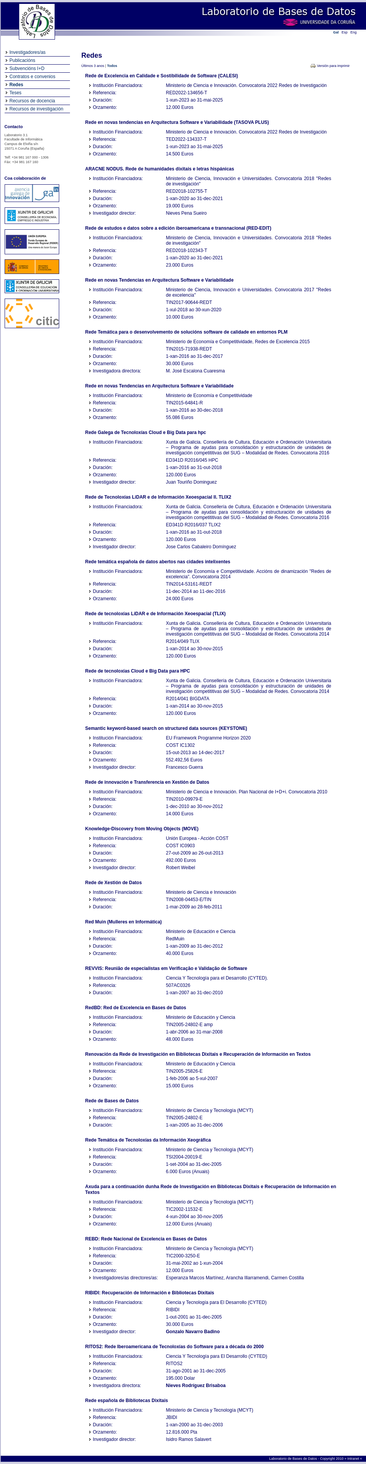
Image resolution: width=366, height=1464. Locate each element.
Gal (336, 32)
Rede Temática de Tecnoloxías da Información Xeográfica (148, 1140)
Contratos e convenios (32, 76)
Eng (354, 32)
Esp (345, 32)
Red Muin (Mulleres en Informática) (123, 922)
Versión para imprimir (333, 66)
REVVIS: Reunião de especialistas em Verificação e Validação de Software (166, 968)
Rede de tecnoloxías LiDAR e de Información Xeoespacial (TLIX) (155, 613)
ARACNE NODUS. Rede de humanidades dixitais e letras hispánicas (159, 169)
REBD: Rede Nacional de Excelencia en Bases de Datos (146, 1239)
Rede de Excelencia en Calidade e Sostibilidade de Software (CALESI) (161, 75)
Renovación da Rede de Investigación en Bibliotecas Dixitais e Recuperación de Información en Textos (198, 1054)
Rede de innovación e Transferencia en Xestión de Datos (147, 782)
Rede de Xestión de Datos (113, 882)
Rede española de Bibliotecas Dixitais (126, 1400)
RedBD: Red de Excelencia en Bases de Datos (135, 1007)
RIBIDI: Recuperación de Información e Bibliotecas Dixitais (149, 1292)
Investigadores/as (28, 52)
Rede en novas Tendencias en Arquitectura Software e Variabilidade (159, 280)
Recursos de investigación (36, 109)
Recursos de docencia (32, 100)
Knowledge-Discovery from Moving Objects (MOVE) (142, 828)
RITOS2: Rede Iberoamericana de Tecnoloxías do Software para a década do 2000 (174, 1346)
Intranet (353, 1459)
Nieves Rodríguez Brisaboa (196, 1385)
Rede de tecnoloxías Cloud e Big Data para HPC (137, 671)
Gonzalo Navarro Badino (193, 1331)
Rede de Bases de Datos (112, 1100)
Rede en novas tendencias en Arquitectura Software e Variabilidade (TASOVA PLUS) (177, 122)
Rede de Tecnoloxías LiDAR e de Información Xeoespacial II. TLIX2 (158, 497)
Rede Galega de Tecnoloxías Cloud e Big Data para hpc (145, 432)
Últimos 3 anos (93, 66)
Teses (16, 92)
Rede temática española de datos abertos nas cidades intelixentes (157, 561)
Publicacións (22, 60)
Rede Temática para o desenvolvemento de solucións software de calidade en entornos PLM (186, 332)
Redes (16, 84)
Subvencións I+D (27, 68)
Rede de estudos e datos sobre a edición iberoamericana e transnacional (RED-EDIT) (178, 228)
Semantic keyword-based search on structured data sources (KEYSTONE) (166, 728)
